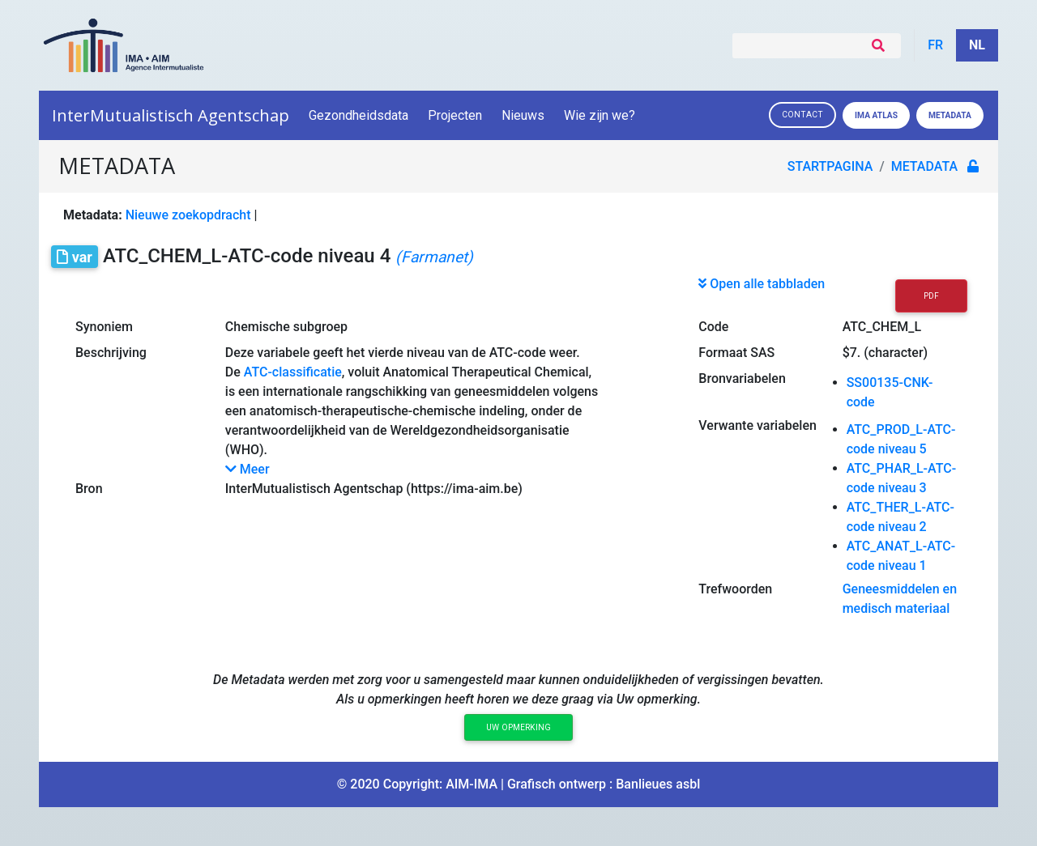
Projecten (455, 115)
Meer (247, 469)
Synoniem (104, 326)
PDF (931, 295)
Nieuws (522, 115)
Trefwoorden (735, 589)
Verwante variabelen (757, 425)
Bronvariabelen (741, 378)
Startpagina (830, 166)
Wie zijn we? (601, 115)
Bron (89, 488)
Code (713, 326)
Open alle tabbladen (761, 283)
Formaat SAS (736, 352)
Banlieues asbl (658, 784)
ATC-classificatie (293, 372)
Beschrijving (111, 352)
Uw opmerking (518, 727)
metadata (924, 166)
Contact (802, 114)
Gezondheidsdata (358, 115)
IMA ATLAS (876, 115)
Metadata (949, 115)
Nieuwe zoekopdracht (188, 215)
